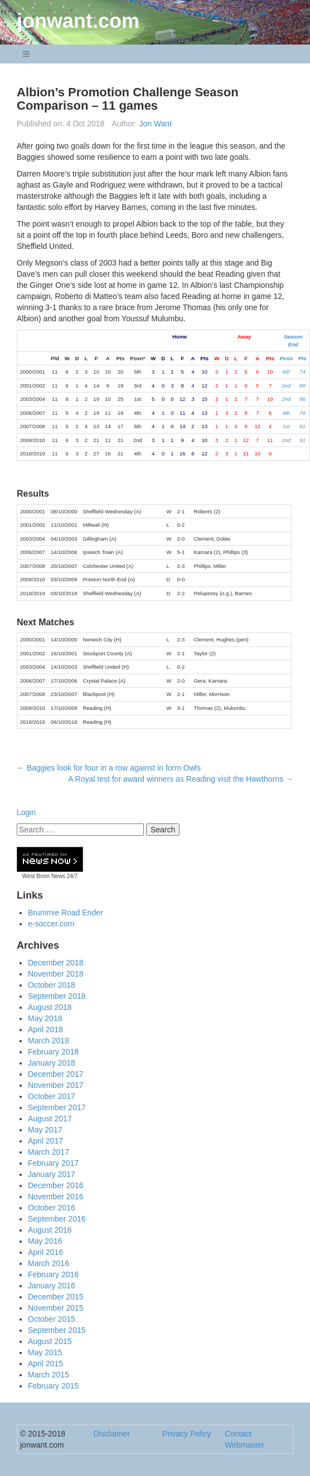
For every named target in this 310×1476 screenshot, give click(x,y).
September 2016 (57, 1218)
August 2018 (50, 1007)
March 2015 (48, 1374)
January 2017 (51, 1174)
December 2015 (56, 1296)
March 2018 (48, 1040)
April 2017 (45, 1140)
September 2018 (57, 996)
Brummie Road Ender (65, 912)
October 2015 (51, 1319)
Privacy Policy (186, 1433)
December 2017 (56, 1074)
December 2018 (56, 962)
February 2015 (53, 1385)
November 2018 (56, 973)
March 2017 (48, 1152)
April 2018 (45, 1029)
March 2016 (48, 1263)
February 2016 (53, 1274)
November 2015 (56, 1307)
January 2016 (51, 1285)
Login (26, 812)
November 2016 (56, 1196)
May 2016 (45, 1241)
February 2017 (53, 1163)
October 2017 (51, 1096)
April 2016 (45, 1252)
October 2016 (51, 1207)
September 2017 (57, 1107)
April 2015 (45, 1363)
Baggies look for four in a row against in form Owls (109, 767)
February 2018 (53, 1051)
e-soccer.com (51, 923)
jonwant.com (78, 20)
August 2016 (50, 1229)
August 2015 (50, 1341)
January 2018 (51, 1062)
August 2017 (50, 1118)
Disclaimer (112, 1433)
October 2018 (51, 984)
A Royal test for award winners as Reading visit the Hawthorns (180, 778)
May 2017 (45, 1129)
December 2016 (56, 1185)
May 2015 (45, 1352)
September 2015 (57, 1330)
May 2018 (45, 1018)
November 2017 (56, 1085)
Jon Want (155, 123)
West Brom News (43, 876)
